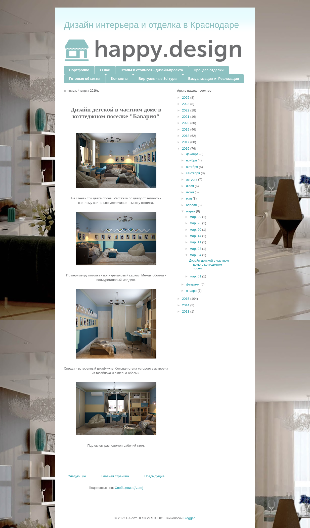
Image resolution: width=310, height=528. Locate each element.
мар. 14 (196, 236)
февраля (193, 284)
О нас (105, 70)
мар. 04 (196, 255)
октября (192, 167)
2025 (186, 97)
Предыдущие (154, 476)
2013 (186, 311)
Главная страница (115, 476)
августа (192, 179)
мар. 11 (196, 242)
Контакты (119, 79)
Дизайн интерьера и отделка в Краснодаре (151, 25)
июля (190, 186)
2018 (186, 136)
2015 (186, 299)
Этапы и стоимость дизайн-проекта (152, 70)
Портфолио (79, 70)
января (192, 290)
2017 (186, 142)
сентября (193, 173)
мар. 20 (196, 229)
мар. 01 (196, 276)
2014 (186, 305)
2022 (186, 110)
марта (191, 211)
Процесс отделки (209, 70)
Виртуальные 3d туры (158, 79)
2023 (186, 104)
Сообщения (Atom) (129, 488)
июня (190, 192)
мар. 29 (196, 217)
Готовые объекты (84, 79)
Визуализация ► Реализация (213, 79)
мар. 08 (196, 249)
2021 (186, 117)
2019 (186, 129)
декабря (192, 154)
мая (189, 198)
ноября (192, 160)
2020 (186, 123)
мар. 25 (196, 223)
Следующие (77, 476)
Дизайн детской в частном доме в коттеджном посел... (209, 264)
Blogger (189, 518)
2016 (186, 148)
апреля (192, 205)
